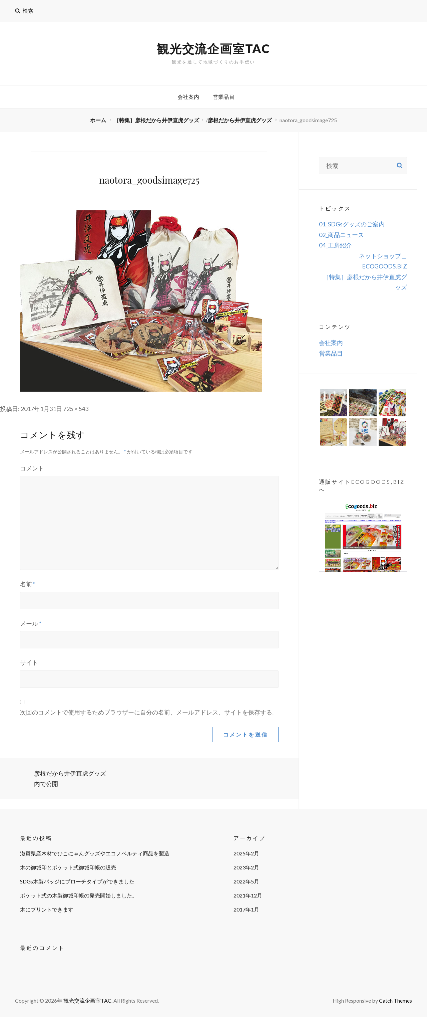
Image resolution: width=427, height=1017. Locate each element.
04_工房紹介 (335, 245)
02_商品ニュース (341, 234)
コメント (32, 468)
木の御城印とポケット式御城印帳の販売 (68, 867)
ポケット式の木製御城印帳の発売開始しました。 (78, 895)
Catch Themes (395, 1000)
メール (30, 623)
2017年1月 (246, 909)
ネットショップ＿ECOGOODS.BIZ (383, 261)
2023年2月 (246, 867)
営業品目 (224, 96)
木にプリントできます (46, 909)
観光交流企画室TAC (213, 48)
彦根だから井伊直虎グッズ (240, 120)
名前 (27, 584)
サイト (29, 662)
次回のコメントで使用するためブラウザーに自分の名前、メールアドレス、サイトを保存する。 (149, 712)
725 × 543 (75, 408)
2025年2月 (246, 853)
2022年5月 (246, 881)
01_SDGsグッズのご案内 (352, 224)
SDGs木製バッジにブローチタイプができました (77, 881)
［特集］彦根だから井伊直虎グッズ (156, 120)
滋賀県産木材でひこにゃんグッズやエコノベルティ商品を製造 (94, 853)
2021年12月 (248, 895)
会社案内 (188, 96)
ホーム (98, 120)
